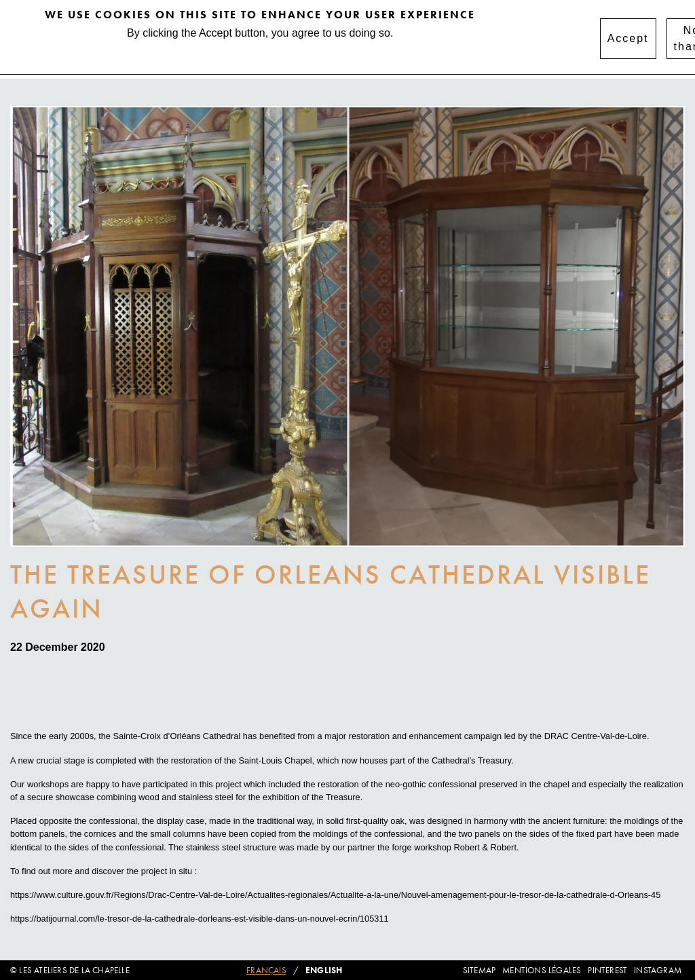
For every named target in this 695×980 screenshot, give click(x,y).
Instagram (657, 970)
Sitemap (479, 970)
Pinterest (607, 970)
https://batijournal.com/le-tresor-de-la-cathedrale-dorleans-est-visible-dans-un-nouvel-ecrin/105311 (199, 918)
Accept (628, 33)
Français (266, 970)
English (323, 970)
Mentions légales (541, 970)
